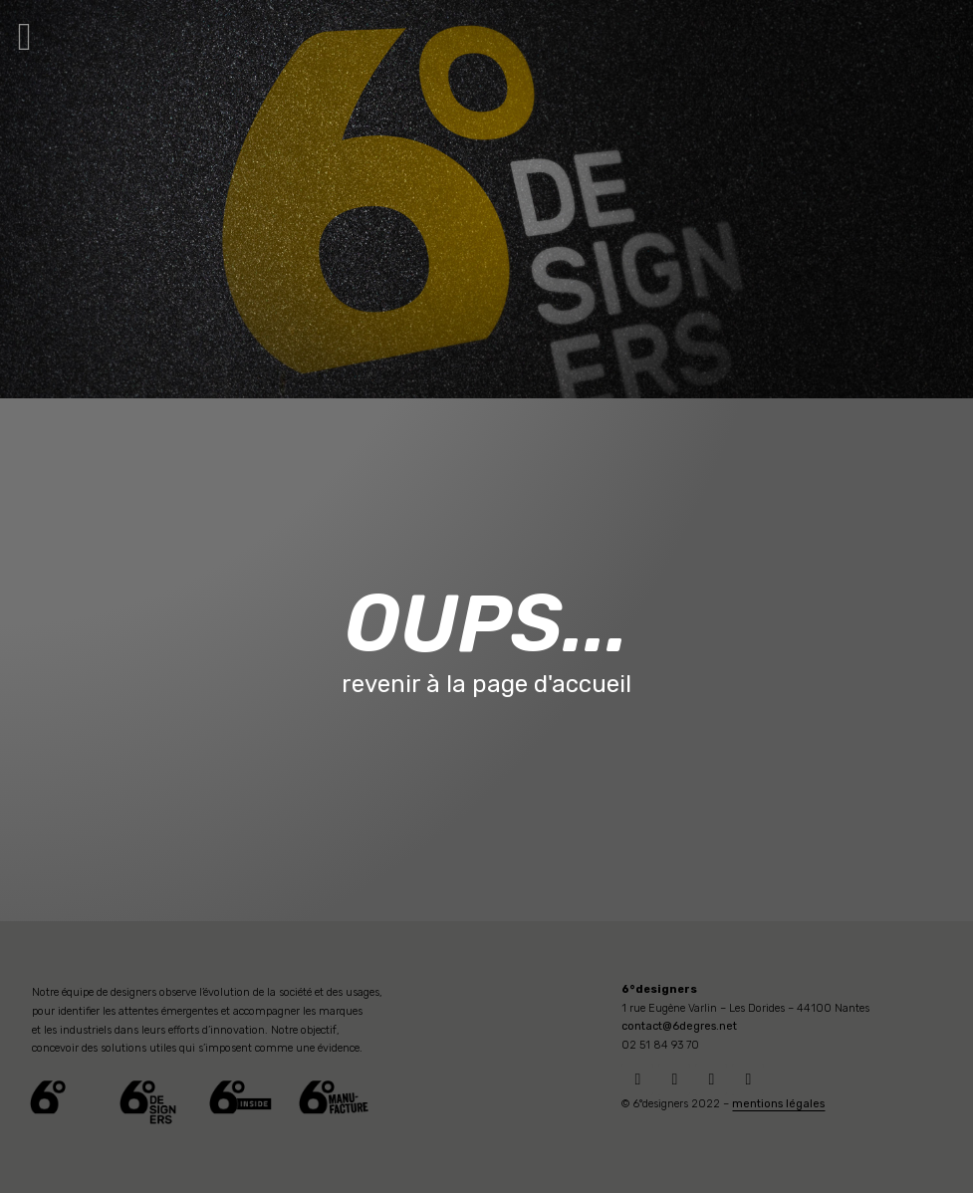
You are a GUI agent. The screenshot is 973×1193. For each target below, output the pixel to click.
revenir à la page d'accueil (486, 684)
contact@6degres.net (679, 1026)
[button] (25, 36)
